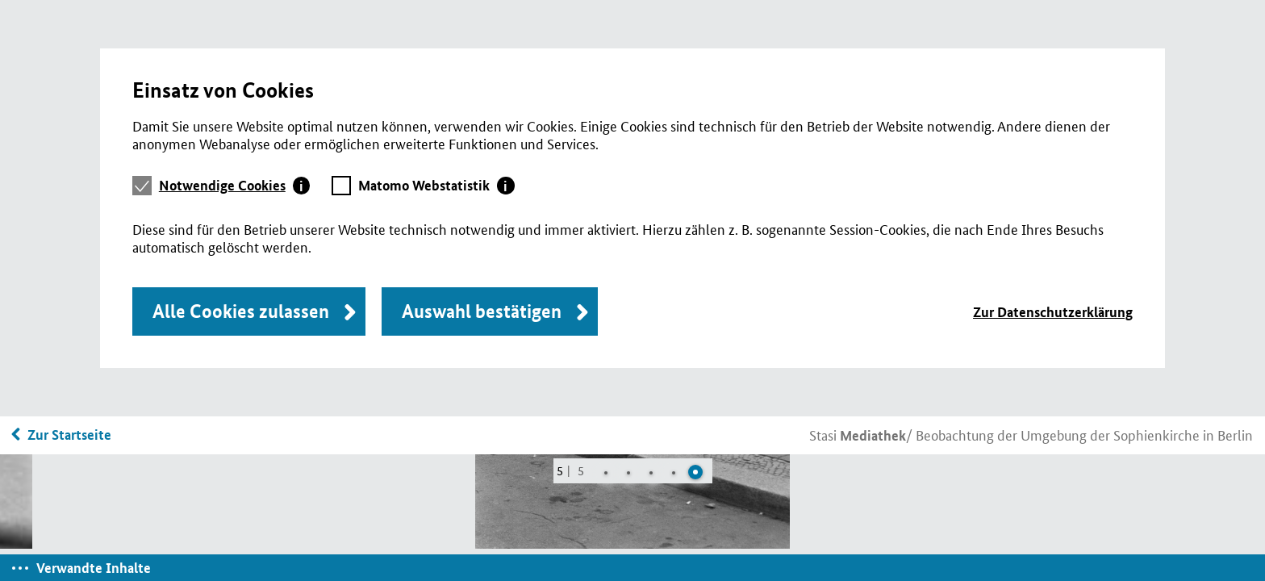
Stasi (857, 434)
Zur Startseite (69, 434)
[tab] (235, 185)
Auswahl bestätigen (482, 311)
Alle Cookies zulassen (240, 311)
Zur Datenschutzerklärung (1053, 312)
